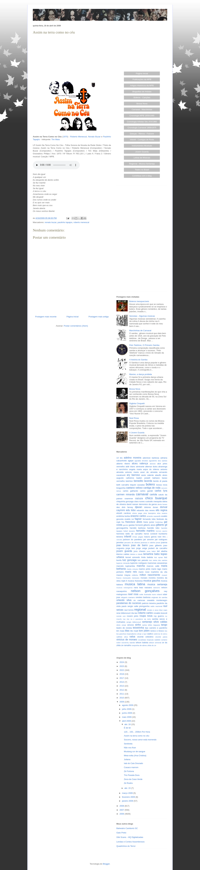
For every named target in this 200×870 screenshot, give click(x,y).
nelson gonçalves (145, 591)
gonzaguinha (122, 528)
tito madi (134, 631)
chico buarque (156, 498)
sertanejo (147, 621)
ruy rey (126, 619)
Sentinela (128, 744)
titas (127, 630)
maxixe (119, 575)
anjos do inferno (151, 469)
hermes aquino (161, 531)
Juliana (127, 759)
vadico (150, 634)
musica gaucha (151, 580)
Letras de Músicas (142, 157)
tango (164, 624)
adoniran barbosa (151, 458)
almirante (140, 466)
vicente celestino (145, 637)
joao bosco (122, 545)
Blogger (106, 864)
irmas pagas (137, 537)
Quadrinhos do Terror (126, 846)
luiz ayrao (158, 557)
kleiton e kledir (136, 554)
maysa (127, 575)
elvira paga (137, 513)
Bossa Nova (141, 103)
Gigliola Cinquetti (137, 403)
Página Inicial (142, 73)
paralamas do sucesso (128, 603)
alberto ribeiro (123, 463)
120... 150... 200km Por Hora (137, 732)
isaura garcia (150, 537)
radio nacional (156, 606)
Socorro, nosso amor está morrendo (140, 739)
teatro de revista (124, 628)
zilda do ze (151, 645)
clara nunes (139, 501)
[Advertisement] (71, 57)
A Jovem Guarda (136, 432)
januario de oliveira (132, 542)
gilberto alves (149, 525)
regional (140, 609)
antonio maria (132, 472)
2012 (122, 690)
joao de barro (139, 545)
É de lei (127, 728)
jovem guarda (124, 551)
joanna (164, 542)
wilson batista (142, 642)
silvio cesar (121, 625)
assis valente (147, 475)
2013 (122, 686)
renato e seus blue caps (157, 610)
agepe (130, 460)
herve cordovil (150, 534)
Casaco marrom (131, 767)
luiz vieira (153, 560)
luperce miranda (123, 563)
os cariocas (139, 600)
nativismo (156, 588)
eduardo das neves (146, 510)
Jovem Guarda (142, 152)
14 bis (119, 458)
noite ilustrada (145, 594)
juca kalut (151, 551)
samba (155, 619)
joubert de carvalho (157, 548)
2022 (122, 670)
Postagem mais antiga (98, 316)
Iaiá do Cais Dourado (133, 763)
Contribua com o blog (142, 176)
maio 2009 (127, 717)
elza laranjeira (149, 513)
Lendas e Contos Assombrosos (130, 842)
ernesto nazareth (153, 516)
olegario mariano (128, 597)
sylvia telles (147, 625)
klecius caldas (122, 554)
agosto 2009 (128, 705)
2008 (122, 806)
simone (130, 625)
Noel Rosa (134, 418)
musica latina (135, 584)
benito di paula (160, 481)
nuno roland (157, 594)
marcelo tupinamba (125, 566)
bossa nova (161, 485)
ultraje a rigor (142, 634)
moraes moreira (148, 578)
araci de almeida (149, 472)
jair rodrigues (161, 539)
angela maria (135, 469)
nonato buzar (50, 222)
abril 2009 (127, 721)
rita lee (134, 613)
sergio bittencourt (133, 622)
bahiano (156, 478)
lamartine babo (151, 554)
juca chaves (139, 551)
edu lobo (131, 510)
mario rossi (143, 572)
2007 (122, 810)
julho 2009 (127, 709)
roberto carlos (145, 613)
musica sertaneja (157, 584)
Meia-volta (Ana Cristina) (135, 755)
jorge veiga (141, 548)
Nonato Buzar (94, 136)
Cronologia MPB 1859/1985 (141, 115)
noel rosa (133, 594)
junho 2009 (127, 713)
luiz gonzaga (129, 560)
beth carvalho (122, 485)
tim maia (120, 631)
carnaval (142, 494)
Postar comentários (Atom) (76, 326)
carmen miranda (125, 494)
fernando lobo (149, 519)
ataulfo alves (161, 475)
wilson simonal (155, 643)
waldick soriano (160, 640)
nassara (148, 587)
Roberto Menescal (78, 136)
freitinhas (159, 522)
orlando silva (123, 600)
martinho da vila (159, 572)
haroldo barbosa (137, 528)
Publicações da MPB (141, 79)
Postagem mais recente (46, 316)
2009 (122, 702)
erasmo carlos (138, 516)
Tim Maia (55, 139)
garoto (125, 525)
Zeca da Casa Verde (133, 779)
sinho (138, 624)
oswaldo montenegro (157, 600)
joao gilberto (156, 545)
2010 (122, 698)
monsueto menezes (131, 578)
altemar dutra (151, 466)
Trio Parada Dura (131, 775)
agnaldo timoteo (141, 461)
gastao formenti (136, 525)
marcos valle (153, 566)
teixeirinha (138, 627)
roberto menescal (81, 222)
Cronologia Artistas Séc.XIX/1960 (142, 121)
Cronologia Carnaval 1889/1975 (142, 127)
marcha (141, 566)
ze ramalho (126, 645)
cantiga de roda (151, 487)
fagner (138, 519)
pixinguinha (144, 606)
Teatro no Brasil (142, 169)
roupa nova (146, 616)
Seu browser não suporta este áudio (56, 165)
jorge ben (130, 548)
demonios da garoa (148, 504)
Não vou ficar (130, 747)
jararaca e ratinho (148, 542)
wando (132, 643)
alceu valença (140, 463)
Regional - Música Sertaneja (142, 164)
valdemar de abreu (160, 634)
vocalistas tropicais (146, 640)
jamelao (120, 542)
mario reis (131, 571)
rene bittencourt (123, 613)
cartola (153, 494)
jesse (158, 542)
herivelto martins (145, 530)
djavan (138, 507)
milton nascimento (150, 575)
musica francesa (135, 581)
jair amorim (148, 539)
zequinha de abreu (139, 645)
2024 (122, 662)
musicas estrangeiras (124, 588)
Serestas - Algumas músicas (142, 316)
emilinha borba (123, 516)
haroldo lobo (153, 528)
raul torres (129, 610)
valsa (132, 636)
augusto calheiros (125, 478)
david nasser (132, 504)
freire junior (148, 522)
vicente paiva (161, 637)
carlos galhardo (130, 491)
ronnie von (121, 616)
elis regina (161, 510)
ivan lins (162, 537)
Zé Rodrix (128, 783)
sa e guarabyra (136, 619)
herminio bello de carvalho (129, 534)
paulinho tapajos (65, 222)
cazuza (139, 498)
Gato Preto (121, 833)
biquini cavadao (137, 485)
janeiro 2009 (128, 801)
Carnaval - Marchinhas (142, 109)
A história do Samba (138, 359)
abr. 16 (127, 724)
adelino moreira (132, 457)
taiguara (156, 625)
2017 (122, 678)
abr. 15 (127, 788)
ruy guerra (159, 616)
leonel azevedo (132, 557)
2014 (122, 682)
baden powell (143, 478)
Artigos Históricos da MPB (142, 85)
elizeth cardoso (123, 513)
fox (123, 522)
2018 (122, 674)
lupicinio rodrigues (138, 563)
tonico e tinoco (157, 631)
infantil (127, 536)
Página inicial (73, 316)
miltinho (135, 575)
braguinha (120, 488)
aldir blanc (130, 466)
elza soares (162, 513)
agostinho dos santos (158, 461)
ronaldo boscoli (160, 613)
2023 (122, 666)
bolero (150, 484)
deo (118, 507)
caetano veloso (134, 487)
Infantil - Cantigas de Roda (142, 139)
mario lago (156, 569)
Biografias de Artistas (141, 91)
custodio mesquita (153, 501)
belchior (129, 481)
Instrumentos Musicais (142, 145)
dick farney (127, 507)
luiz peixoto (143, 560)
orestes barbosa (143, 597)
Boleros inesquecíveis (139, 301)
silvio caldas (160, 621)
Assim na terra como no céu (136, 736)
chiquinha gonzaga (124, 501)
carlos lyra (161, 490)
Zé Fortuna (129, 771)
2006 (122, 814)
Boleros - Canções (142, 97)
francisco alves (133, 522)
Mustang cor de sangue (134, 751)
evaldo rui (129, 519)
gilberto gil (161, 525)
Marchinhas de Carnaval (140, 330)
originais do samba (159, 597)
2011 (122, 694)
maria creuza (132, 569)
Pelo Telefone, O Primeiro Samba (144, 345)
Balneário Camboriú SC (127, 828)
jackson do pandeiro (132, 539)
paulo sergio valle (130, 606)
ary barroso (133, 475)
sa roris (147, 619)
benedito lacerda (143, 481)
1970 (65, 136)
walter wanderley (122, 643)
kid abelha (162, 551)
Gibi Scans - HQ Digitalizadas (129, 837)
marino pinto (144, 569)
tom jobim (144, 630)
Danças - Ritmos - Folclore (142, 133)
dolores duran (151, 507)
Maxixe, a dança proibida (140, 374)
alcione (153, 464)
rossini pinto (132, 616)
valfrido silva (122, 637)
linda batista (147, 557)
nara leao (138, 587)
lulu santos (162, 560)
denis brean (162, 504)
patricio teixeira (149, 603)
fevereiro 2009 (129, 797)
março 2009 (127, 793)
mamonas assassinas (157, 563)
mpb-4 (124, 581)
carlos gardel (146, 491)
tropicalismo (131, 634)
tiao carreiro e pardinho (156, 628)
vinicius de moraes (126, 639)
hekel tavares (129, 531)
